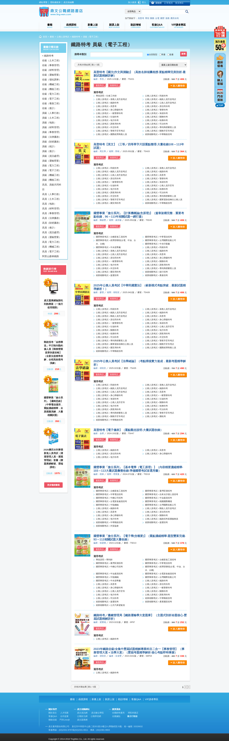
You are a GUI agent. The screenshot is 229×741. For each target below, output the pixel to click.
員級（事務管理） (51, 132)
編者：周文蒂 (100, 151)
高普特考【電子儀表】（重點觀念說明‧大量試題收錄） (128, 430)
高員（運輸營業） (51, 237)
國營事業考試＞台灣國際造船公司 (160, 240)
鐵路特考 (76, 36)
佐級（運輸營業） (51, 74)
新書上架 (96, 699)
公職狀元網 (82, 716)
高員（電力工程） (51, 242)
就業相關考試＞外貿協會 (107, 526)
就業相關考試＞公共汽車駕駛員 (110, 605)
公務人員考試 (63, 36)
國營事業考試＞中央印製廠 (157, 244)
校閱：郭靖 (114, 151)
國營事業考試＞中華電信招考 (158, 237)
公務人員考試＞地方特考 (107, 120)
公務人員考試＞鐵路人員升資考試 (160, 99)
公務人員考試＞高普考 (106, 106)
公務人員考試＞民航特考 (156, 96)
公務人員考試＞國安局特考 (108, 203)
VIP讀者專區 (151, 699)
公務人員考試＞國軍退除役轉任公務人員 (163, 199)
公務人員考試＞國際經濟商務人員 (111, 134)
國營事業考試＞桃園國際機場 (158, 501)
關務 (152, 18)
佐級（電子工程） (51, 98)
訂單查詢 (168, 3)
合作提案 (64, 716)
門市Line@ (65, 720)
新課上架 (109, 699)
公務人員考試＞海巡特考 (156, 113)
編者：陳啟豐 (100, 220)
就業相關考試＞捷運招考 (107, 275)
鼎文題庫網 (82, 720)
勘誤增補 (123, 699)
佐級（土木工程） (51, 60)
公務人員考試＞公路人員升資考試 (160, 103)
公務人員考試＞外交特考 (107, 127)
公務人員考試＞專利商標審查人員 (160, 127)
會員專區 (179, 3)
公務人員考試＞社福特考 (107, 117)
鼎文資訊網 (82, 713)
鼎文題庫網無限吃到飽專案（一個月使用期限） (53, 304)
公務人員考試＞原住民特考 (157, 106)
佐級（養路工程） (51, 103)
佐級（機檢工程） (51, 89)
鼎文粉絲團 (68, 2)
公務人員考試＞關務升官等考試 (159, 131)
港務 (167, 18)
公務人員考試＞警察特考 (156, 110)
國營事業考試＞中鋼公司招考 (109, 498)
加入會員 (132, 2)
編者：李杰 (99, 79)
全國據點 (116, 716)
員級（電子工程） (51, 170)
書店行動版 (132, 716)
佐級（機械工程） (51, 84)
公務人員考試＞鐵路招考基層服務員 (161, 519)
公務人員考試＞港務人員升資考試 (111, 99)
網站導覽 (43, 2)
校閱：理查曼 (113, 474)
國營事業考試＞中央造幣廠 (108, 247)
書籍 (52, 36)
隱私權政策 (55, 2)
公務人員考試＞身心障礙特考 (109, 110)
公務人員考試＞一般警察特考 (109, 113)
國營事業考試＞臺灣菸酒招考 (158, 491)
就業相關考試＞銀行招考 (156, 272)
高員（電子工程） (51, 251)
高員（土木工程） (51, 199)
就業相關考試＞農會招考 (156, 275)
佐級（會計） (49, 108)
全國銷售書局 (118, 713)
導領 (147, 18)
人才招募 (64, 713)
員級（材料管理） (51, 127)
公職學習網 (96, 716)
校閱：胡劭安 (113, 292)
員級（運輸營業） (51, 160)
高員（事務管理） (51, 213)
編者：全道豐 (115, 656)
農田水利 (174, 18)
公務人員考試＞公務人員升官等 (159, 185)
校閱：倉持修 (115, 220)
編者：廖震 (99, 292)
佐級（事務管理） (51, 65)
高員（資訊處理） (51, 232)
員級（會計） (49, 151)
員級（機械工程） (51, 175)
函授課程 (83, 699)
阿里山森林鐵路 (50, 256)
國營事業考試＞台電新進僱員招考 (111, 501)
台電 (157, 18)
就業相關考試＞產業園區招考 (158, 601)
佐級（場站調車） (51, 79)
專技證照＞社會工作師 (106, 96)
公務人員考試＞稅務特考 (156, 120)
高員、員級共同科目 (51, 187)
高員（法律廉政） (51, 218)
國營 (162, 18)
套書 (171, 54)
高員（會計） (49, 227)
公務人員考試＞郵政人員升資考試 (111, 316)
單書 (163, 54)
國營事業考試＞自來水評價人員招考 (161, 494)
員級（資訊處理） (51, 156)
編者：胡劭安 (100, 368)
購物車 (159, 3)
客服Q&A (136, 699)
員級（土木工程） (51, 117)
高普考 (141, 18)
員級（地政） (49, 122)
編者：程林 (99, 474)
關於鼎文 (53, 713)
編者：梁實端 (100, 622)
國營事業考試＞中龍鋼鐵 (107, 505)
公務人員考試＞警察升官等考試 (110, 131)
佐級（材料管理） (51, 70)
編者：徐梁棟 (100, 543)
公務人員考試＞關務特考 (156, 117)
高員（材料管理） (51, 208)
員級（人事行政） (51, 113)
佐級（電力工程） (51, 93)
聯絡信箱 (53, 720)
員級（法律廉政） (51, 136)
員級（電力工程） (51, 165)
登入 (144, 2)
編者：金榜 (99, 433)
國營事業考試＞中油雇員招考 (158, 498)
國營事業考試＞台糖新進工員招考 (111, 237)
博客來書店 (133, 713)
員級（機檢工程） (51, 179)
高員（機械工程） (51, 246)
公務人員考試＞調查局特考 (108, 124)
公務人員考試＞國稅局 (155, 416)
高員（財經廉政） (51, 222)
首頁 (45, 36)
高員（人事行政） (51, 194)
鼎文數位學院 (97, 713)
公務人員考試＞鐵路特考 (107, 103)
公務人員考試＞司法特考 (156, 124)
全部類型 (153, 54)
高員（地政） (49, 203)
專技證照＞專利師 (104, 559)
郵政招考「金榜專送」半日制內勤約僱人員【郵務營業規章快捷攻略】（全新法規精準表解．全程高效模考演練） (53, 352)
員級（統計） (49, 146)
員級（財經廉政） (51, 141)
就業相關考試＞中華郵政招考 (158, 134)
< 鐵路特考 (48, 55)
